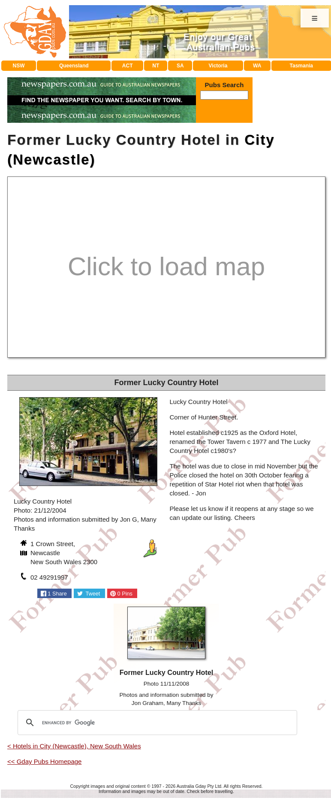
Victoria (218, 66)
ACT (127, 66)
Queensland (74, 66)
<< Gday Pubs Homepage (44, 761)
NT (155, 66)
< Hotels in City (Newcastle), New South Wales (74, 746)
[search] (156, 722)
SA (180, 66)
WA (257, 66)
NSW (19, 66)
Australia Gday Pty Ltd (199, 786)
